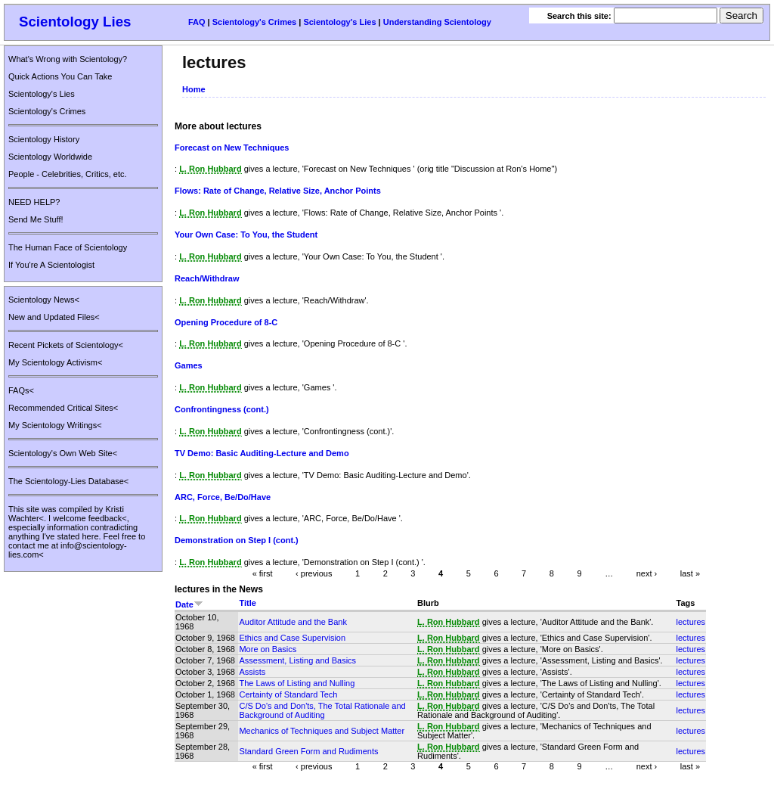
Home (194, 89)
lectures (691, 621)
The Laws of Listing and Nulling (296, 683)
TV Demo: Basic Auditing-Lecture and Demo (262, 453)
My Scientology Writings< (55, 425)
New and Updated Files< (54, 317)
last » (690, 573)
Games (189, 365)
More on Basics (267, 649)
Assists (252, 671)
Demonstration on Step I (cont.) (237, 540)
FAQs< (21, 390)
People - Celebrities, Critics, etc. (67, 174)
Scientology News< (43, 299)
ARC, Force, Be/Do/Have (223, 497)
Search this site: (580, 15)
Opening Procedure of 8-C (226, 322)
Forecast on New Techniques (232, 147)
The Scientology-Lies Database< (68, 481)
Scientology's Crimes (254, 21)
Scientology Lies (75, 22)
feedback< (107, 518)
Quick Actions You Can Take (60, 76)
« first (262, 573)
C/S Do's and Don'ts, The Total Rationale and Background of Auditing (322, 710)
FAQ (197, 21)
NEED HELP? (34, 202)
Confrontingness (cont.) (222, 409)
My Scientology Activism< (55, 362)
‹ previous (314, 573)
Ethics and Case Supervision (292, 637)
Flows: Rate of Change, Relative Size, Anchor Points (278, 190)
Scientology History (43, 139)
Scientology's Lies (339, 21)
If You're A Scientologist (51, 264)
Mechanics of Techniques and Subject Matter (321, 730)
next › (647, 573)
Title (247, 602)
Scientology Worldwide (50, 156)
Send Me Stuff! (35, 219)
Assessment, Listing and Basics (297, 660)
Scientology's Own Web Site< (62, 453)
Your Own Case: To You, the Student (246, 234)
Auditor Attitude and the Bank (293, 621)
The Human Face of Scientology (67, 247)
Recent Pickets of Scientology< (65, 345)
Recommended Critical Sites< (63, 407)
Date (189, 604)
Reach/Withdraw (207, 278)
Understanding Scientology (437, 21)
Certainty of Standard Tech (288, 694)
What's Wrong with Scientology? (67, 59)
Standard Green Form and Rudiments (308, 751)
